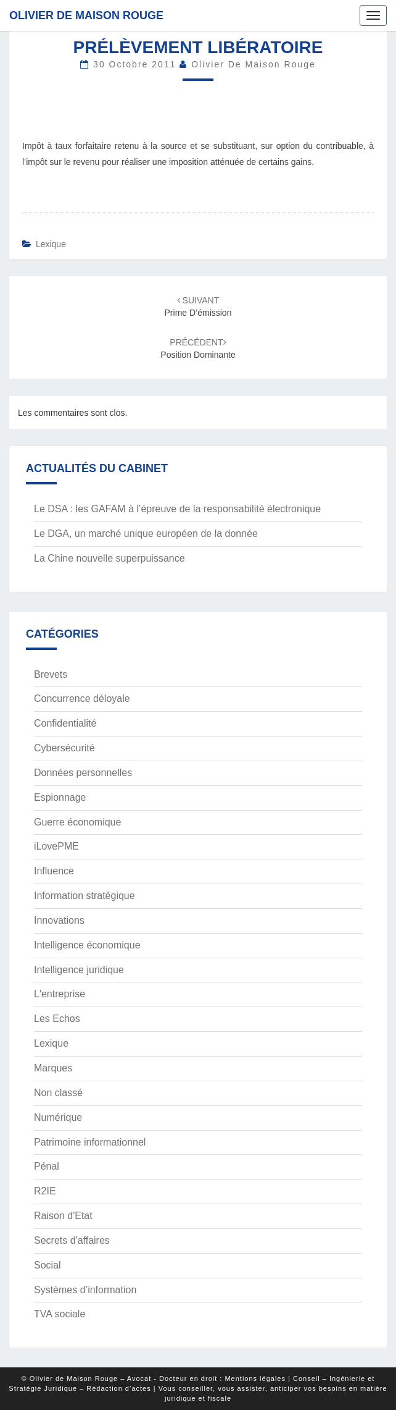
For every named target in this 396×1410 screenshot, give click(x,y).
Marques (53, 1068)
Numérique (58, 1117)
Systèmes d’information (85, 1290)
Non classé (58, 1092)
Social (47, 1265)
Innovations (59, 920)
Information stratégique (84, 895)
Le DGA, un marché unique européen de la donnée (146, 533)
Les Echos (57, 1018)
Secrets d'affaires (72, 1240)
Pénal (46, 1166)
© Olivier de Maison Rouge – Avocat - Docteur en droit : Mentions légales (154, 1378)
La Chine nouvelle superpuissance (109, 558)
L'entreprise (59, 994)
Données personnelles (83, 772)
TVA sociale (59, 1314)
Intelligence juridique (79, 970)
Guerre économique (77, 822)
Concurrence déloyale (82, 698)
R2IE (45, 1191)
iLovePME (56, 846)
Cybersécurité (64, 748)
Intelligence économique (87, 945)
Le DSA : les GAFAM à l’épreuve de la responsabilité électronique (177, 509)
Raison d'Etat (63, 1215)
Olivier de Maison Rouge (86, 15)
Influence (54, 871)
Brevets (50, 674)
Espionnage (60, 797)
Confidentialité (65, 723)
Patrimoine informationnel (90, 1142)
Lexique (51, 244)
